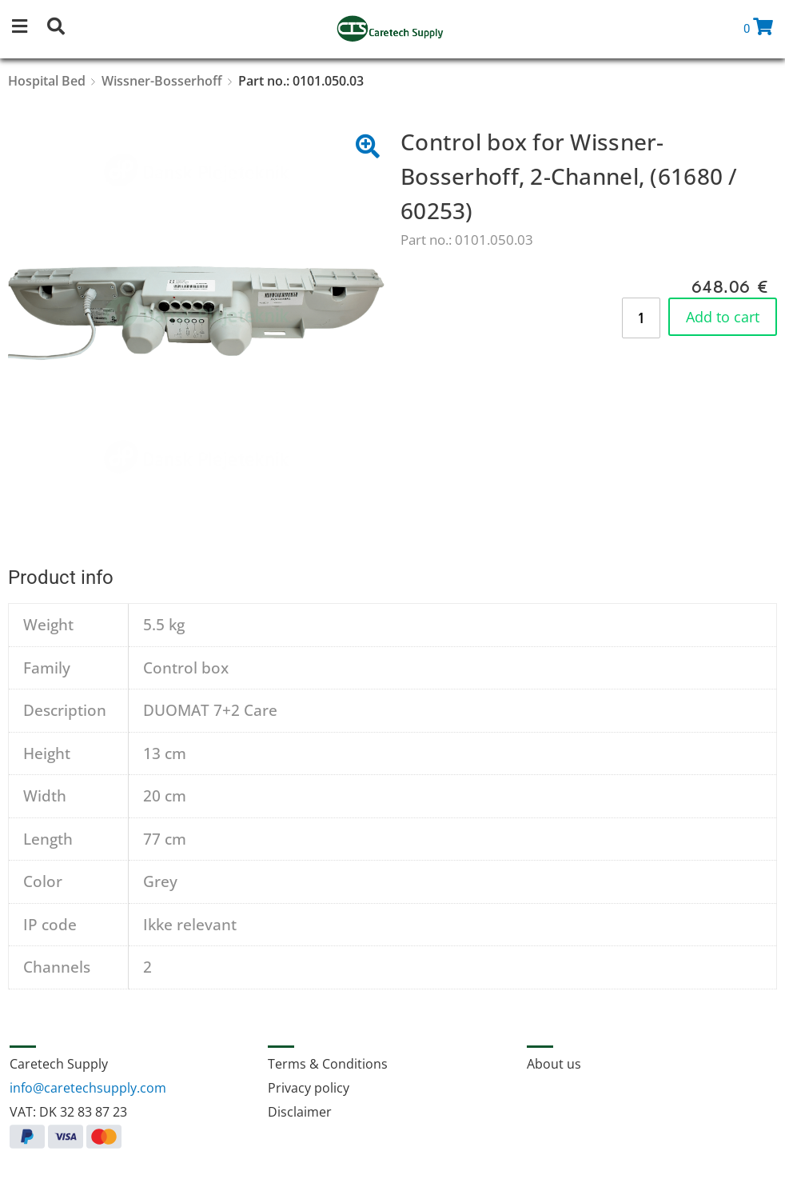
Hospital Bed (47, 81)
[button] (28, 29)
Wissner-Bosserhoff (162, 81)
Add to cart (722, 316)
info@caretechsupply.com (88, 1088)
